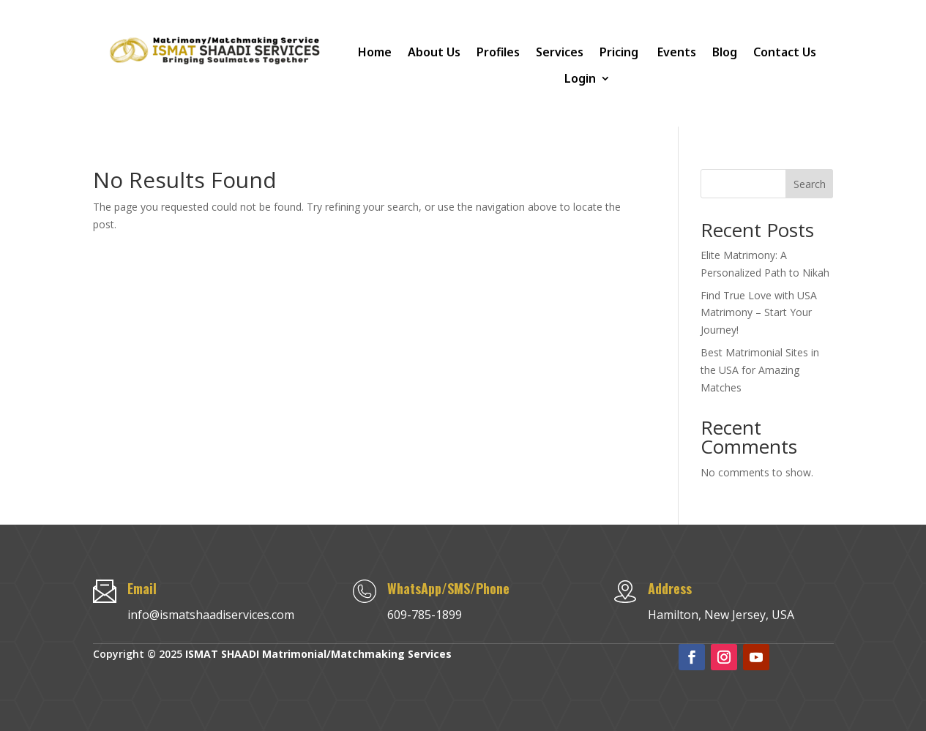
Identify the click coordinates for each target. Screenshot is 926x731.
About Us (434, 52)
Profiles (498, 52)
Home (375, 52)
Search (810, 184)
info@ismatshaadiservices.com (210, 615)
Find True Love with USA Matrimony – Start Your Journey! (759, 312)
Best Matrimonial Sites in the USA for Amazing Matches (760, 369)
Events (676, 52)
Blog (724, 52)
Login (580, 78)
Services (559, 52)
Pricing (620, 52)
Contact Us (784, 52)
